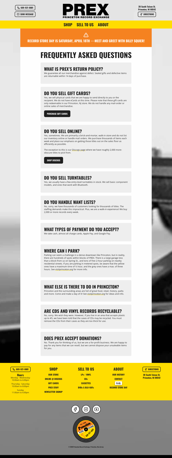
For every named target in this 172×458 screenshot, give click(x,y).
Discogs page (79, 150)
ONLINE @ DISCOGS (53, 381)
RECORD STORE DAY (118, 390)
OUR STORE (53, 377)
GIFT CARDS (53, 386)
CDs (86, 381)
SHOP (68, 24)
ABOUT (103, 24)
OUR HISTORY (118, 377)
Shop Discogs (53, 161)
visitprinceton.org (64, 271)
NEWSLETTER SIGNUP (53, 394)
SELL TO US (85, 24)
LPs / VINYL (86, 377)
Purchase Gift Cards (57, 114)
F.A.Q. (118, 386)
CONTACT (118, 381)
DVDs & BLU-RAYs (86, 390)
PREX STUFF (53, 390)
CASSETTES (86, 386)
